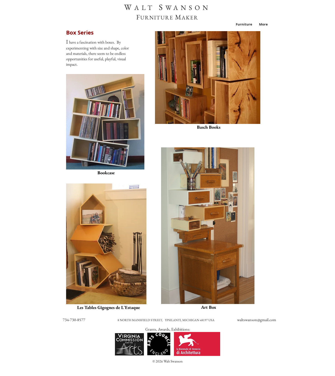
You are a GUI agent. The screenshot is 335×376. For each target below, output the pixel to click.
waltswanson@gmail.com (256, 319)
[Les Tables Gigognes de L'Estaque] (108, 307)
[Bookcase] (106, 172)
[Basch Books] (208, 127)
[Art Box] (208, 307)
